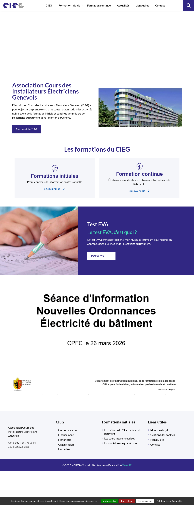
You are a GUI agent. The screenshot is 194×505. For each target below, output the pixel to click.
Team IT (127, 465)
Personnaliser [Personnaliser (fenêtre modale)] (145, 500)
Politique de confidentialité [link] (169, 501)
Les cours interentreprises (119, 438)
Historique (64, 439)
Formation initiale (70, 5)
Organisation (66, 444)
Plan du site (157, 439)
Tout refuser (127, 500)
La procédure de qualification (121, 443)
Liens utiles (142, 5)
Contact (160, 5)
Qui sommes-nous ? (69, 430)
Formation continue (99, 5)
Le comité (64, 449)
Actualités (123, 5)
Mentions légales (160, 430)
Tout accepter (109, 500)
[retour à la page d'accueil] (13, 5)
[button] (188, 5)
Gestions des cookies (162, 434)
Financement (66, 434)
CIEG (49, 5)
